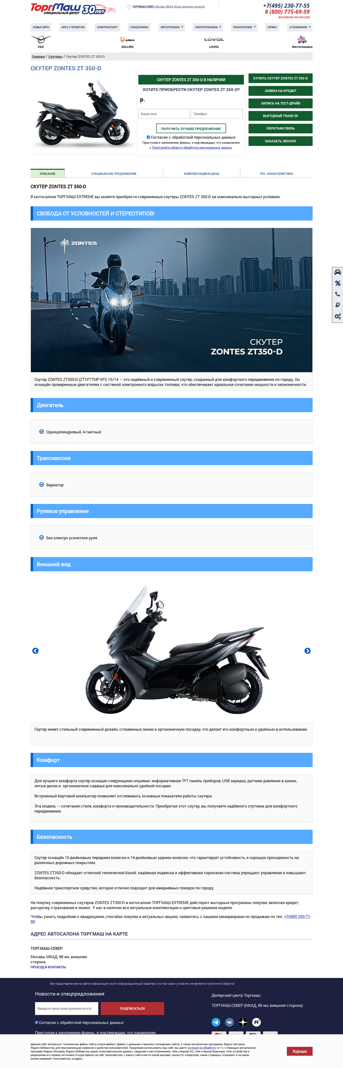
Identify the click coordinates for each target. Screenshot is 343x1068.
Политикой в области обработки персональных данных (192, 148)
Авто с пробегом (73, 27)
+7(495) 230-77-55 (286, 6)
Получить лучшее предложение (191, 129)
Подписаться (132, 1009)
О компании (298, 27)
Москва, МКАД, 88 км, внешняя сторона (168, 6)
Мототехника (170, 27)
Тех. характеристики (276, 174)
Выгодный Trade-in (280, 116)
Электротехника (206, 27)
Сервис (272, 27)
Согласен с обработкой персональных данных (193, 137)
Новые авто (41, 27)
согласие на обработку (202, 1047)
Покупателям (242, 27)
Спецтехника (139, 27)
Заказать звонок (280, 141)
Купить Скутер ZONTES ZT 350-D (280, 78)
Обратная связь (280, 128)
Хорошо (300, 1051)
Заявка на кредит (280, 91)
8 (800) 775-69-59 (287, 12)
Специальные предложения (113, 174)
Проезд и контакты (48, 967)
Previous (35, 651)
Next (307, 651)
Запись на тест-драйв (280, 103)
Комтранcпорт (107, 27)
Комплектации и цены (201, 174)
